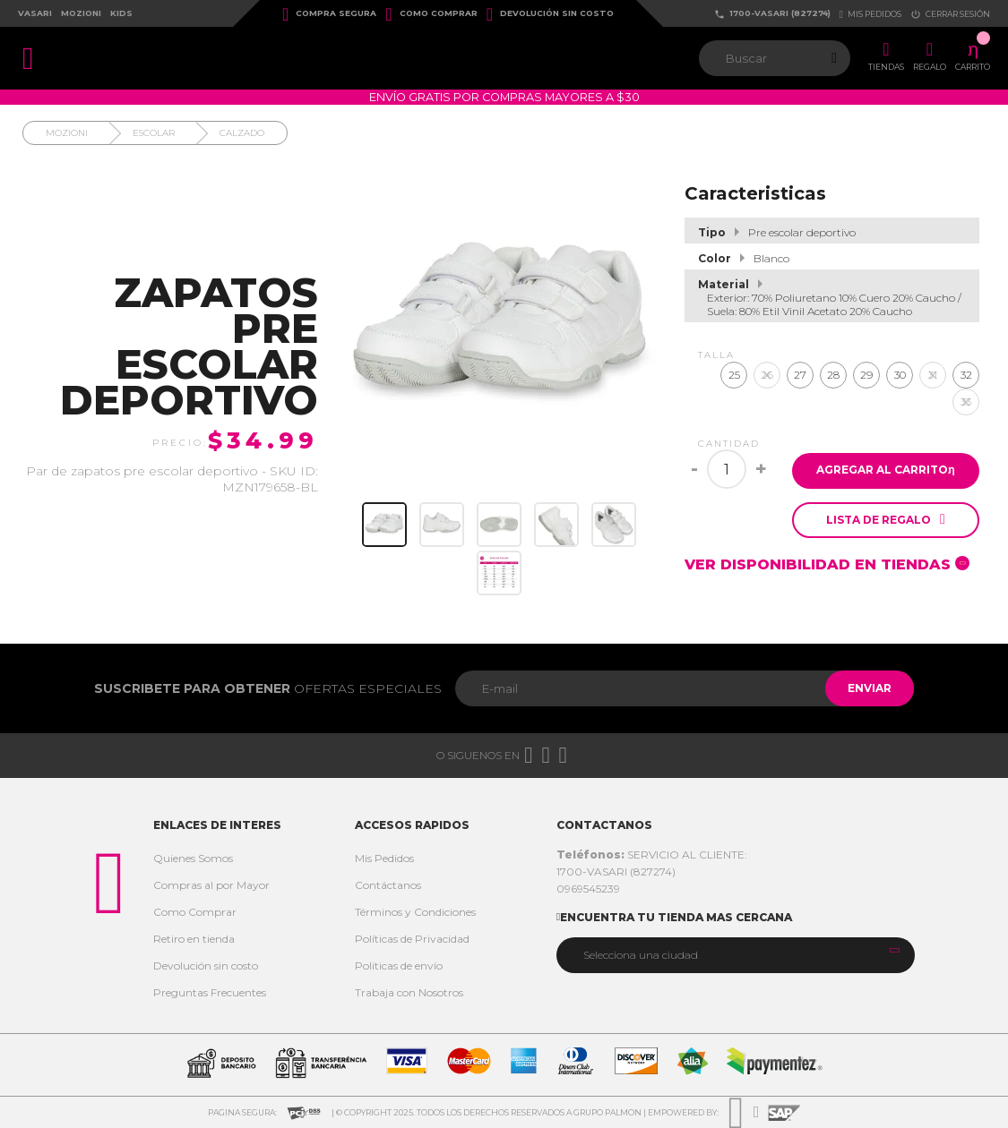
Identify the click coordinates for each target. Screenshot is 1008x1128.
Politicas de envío (399, 965)
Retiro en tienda (194, 938)
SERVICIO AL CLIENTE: (651, 854)
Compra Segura (329, 14)
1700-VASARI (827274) (772, 14)
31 (932, 364)
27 (800, 364)
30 (900, 364)
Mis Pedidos (384, 858)
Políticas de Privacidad (412, 938)
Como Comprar (431, 14)
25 (734, 364)
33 (966, 390)
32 (966, 364)
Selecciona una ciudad (640, 954)
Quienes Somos (193, 858)
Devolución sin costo (550, 14)
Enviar (865, 688)
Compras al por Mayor (211, 885)
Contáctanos (388, 885)
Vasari (35, 13)
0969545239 (588, 888)
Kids (121, 13)
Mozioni (81, 13)
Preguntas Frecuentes (209, 992)
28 (833, 364)
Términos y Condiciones (415, 912)
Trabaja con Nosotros (409, 992)
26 (767, 364)
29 (866, 364)
